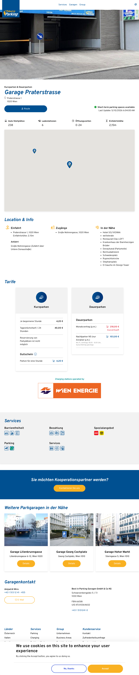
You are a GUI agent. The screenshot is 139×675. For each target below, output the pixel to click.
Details (26, 563)
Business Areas (64, 638)
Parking (34, 633)
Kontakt (86, 633)
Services (63, 4)
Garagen (73, 4)
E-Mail (19, 600)
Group (82, 4)
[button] (34, 151)
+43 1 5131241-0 (80, 610)
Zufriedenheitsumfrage (94, 638)
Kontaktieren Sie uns (69, 488)
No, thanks (69, 668)
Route (25, 108)
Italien (7, 638)
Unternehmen (63, 633)
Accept (105, 668)
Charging (34, 638)
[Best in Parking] (11, 8)
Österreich (9, 633)
